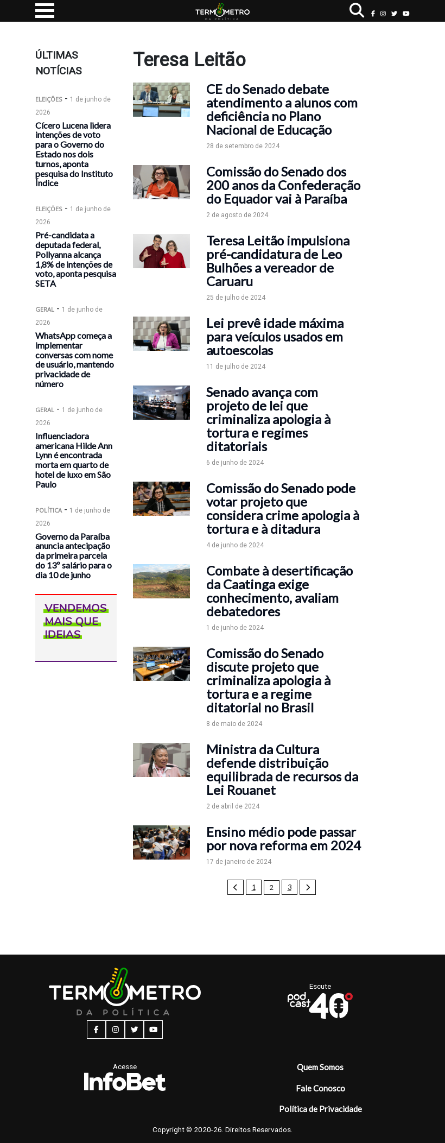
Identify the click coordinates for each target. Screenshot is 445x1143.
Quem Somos (320, 1067)
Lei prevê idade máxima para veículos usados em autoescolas (275, 336)
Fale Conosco (320, 1088)
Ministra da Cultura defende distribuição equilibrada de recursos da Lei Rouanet (282, 769)
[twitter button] (394, 13)
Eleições (48, 99)
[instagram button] (383, 13)
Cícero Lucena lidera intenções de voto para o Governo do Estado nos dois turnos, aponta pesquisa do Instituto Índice (74, 154)
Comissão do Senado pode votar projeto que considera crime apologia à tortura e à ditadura (282, 508)
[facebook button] (373, 13)
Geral (44, 309)
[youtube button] (406, 13)
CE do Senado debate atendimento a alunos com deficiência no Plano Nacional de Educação (282, 109)
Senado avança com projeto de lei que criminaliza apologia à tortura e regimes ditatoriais (268, 419)
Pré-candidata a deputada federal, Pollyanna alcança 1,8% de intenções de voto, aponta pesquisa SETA (75, 259)
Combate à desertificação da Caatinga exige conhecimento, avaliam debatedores (279, 591)
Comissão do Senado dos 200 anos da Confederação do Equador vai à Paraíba (283, 184)
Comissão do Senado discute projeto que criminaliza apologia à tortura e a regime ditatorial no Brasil (268, 680)
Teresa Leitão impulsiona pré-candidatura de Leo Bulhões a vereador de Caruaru (277, 260)
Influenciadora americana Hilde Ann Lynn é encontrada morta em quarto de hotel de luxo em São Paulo (73, 460)
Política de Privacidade (320, 1109)
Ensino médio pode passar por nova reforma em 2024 (283, 838)
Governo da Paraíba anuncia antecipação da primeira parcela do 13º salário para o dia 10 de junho (73, 555)
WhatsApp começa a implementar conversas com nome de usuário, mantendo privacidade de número (74, 359)
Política (48, 510)
